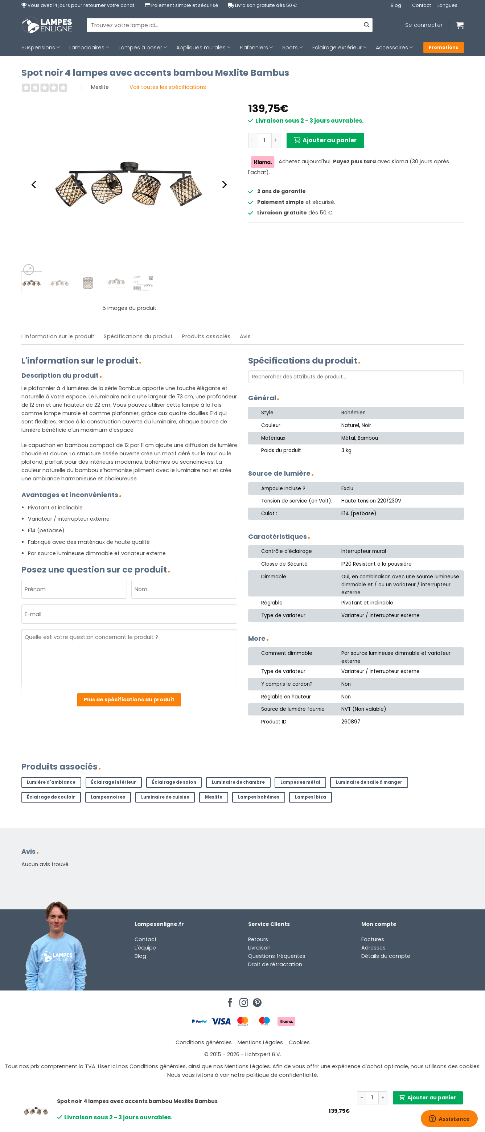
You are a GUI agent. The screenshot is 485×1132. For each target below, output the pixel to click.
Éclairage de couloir (51, 797)
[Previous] (34, 184)
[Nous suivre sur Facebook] (229, 1000)
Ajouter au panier (330, 140)
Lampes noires (108, 797)
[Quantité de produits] (264, 140)
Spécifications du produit (138, 336)
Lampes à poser (143, 47)
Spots (292, 47)
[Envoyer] (366, 25)
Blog (396, 5)
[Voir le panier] (460, 25)
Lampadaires (89, 47)
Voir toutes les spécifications (168, 87)
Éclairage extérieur (339, 47)
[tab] (58, 336)
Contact (421, 5)
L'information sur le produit (58, 336)
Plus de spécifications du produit (129, 699)
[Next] (223, 184)
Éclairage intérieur (113, 782)
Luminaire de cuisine (165, 797)
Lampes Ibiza (310, 797)
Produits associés (206, 336)
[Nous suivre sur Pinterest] (256, 1000)
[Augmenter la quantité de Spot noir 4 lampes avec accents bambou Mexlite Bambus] (276, 140)
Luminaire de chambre (238, 782)
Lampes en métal (300, 782)
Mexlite (213, 797)
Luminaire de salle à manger (369, 782)
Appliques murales (203, 47)
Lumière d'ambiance (51, 782)
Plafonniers (256, 47)
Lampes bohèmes (258, 797)
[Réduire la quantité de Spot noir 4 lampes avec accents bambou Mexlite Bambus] (252, 140)
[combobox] (230, 25)
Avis (245, 336)
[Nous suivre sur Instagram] (242, 1000)
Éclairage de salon (174, 782)
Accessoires (394, 47)
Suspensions (40, 47)
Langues (447, 5)
